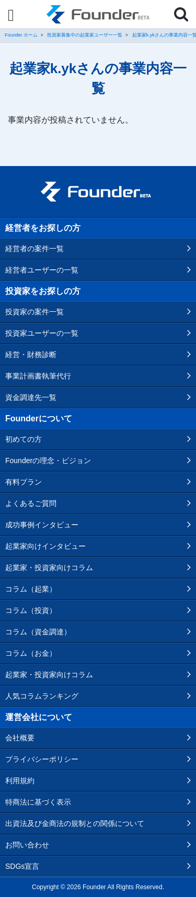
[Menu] (11, 15)
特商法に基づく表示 (38, 802)
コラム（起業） (30, 589)
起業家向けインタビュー (45, 546)
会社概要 (19, 738)
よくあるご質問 (30, 503)
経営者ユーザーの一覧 (41, 270)
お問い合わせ (27, 845)
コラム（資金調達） (38, 632)
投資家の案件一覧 (34, 312)
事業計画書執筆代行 (38, 376)
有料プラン (23, 482)
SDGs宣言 (22, 866)
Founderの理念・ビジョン (48, 460)
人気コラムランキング (41, 696)
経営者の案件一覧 (34, 248)
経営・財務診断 (30, 354)
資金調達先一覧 (30, 397)
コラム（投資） (30, 610)
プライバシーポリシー (41, 759)
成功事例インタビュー (41, 525)
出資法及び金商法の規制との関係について (74, 823)
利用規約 (19, 780)
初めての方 (23, 439)
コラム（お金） (30, 653)
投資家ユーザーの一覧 (41, 333)
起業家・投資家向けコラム (49, 567)
